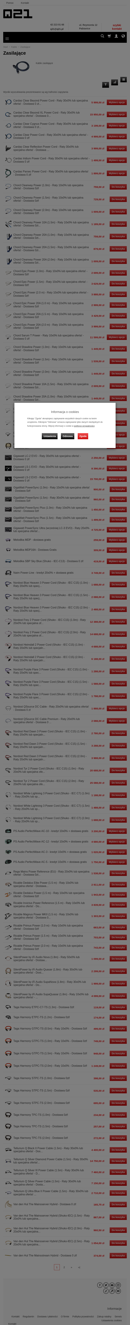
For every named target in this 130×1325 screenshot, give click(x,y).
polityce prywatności (83, 425)
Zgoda (82, 433)
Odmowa (68, 433)
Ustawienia (52, 433)
